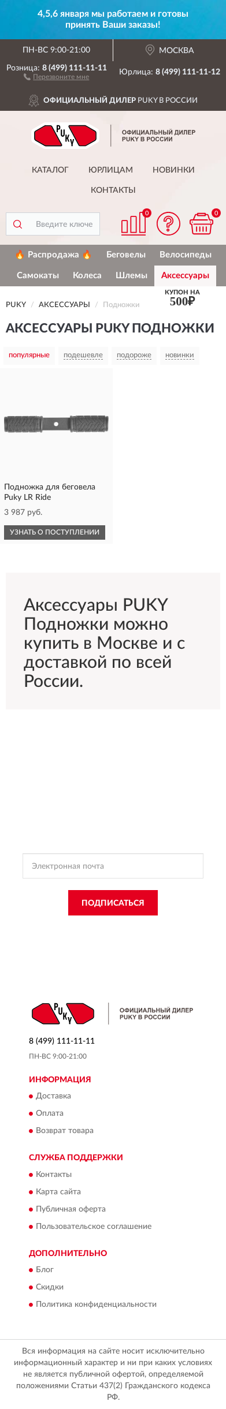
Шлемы (131, 275)
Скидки (50, 1287)
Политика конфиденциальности (96, 1304)
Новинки (174, 170)
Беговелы (126, 255)
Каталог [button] (50, 170)
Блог (45, 1270)
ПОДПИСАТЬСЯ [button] (113, 903)
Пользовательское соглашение (93, 1227)
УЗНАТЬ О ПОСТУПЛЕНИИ (54, 532)
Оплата (50, 1114)
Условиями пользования (142, 939)
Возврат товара (65, 1131)
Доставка (53, 1097)
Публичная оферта (71, 1209)
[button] (56, 76)
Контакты (113, 190)
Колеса (87, 275)
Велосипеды (186, 255)
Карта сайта (58, 1192)
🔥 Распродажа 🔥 (53, 255)
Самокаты (38, 275)
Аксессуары (185, 275)
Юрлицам (110, 170)
